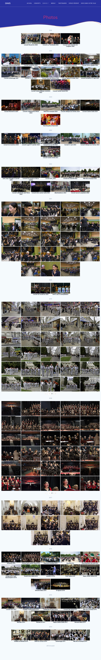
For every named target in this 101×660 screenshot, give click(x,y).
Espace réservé (74, 3)
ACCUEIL (29, 3)
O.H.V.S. (45, 3)
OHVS (7, 3)
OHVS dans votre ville (88, 3)
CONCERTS (37, 3)
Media (53, 3)
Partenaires (63, 3)
